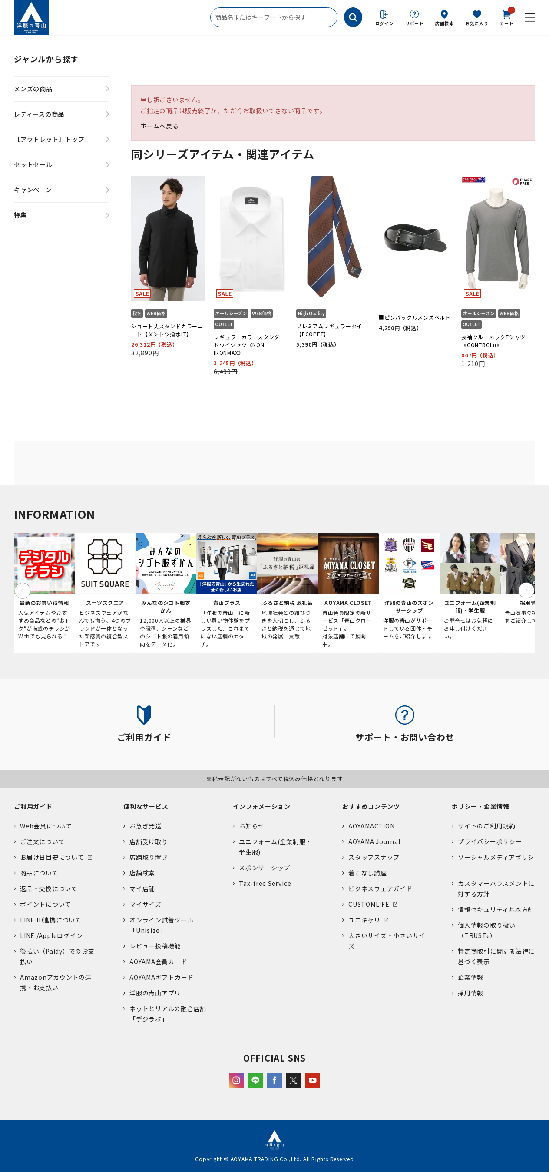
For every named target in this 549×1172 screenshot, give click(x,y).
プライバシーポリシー (490, 841)
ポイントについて (45, 904)
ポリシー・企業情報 (480, 806)
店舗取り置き (148, 857)
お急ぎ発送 (145, 825)
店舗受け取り (148, 841)
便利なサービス (145, 806)
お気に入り (477, 23)
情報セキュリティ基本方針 (496, 909)
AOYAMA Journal (374, 841)
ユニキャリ (364, 919)
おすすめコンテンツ (371, 806)
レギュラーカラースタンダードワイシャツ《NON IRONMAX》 (249, 344)
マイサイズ (145, 904)
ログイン (384, 23)
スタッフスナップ (374, 857)
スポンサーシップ (264, 867)
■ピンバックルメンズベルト (415, 317)
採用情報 (470, 992)
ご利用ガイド (33, 806)
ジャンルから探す (46, 58)
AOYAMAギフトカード (161, 977)
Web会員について (46, 825)
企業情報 (470, 977)
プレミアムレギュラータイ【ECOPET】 (329, 329)
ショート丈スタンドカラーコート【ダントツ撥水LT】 (167, 329)
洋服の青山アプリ (155, 992)
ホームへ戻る (159, 125)
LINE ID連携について (51, 919)
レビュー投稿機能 (155, 946)
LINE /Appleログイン (51, 935)
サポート (414, 23)
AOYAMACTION (371, 825)
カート (507, 17)
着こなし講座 (367, 872)
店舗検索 (444, 23)
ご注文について (42, 841)
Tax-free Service (265, 883)
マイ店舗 (142, 888)
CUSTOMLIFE (369, 904)
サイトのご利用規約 (487, 825)
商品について (39, 872)
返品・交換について (49, 888)
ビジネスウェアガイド (380, 888)
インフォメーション (262, 806)
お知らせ (252, 825)
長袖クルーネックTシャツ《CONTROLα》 (493, 340)
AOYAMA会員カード (158, 961)
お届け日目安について (52, 857)
